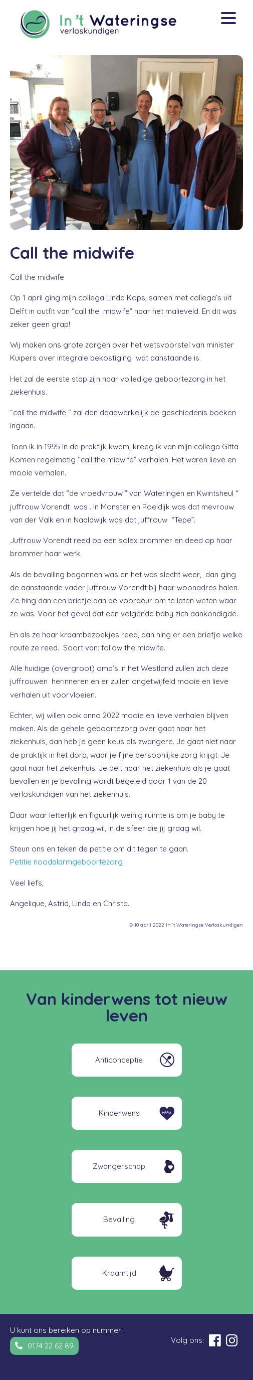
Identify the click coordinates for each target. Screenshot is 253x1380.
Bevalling (119, 1219)
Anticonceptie (119, 1060)
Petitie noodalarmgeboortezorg (66, 862)
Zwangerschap (119, 1166)
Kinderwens (119, 1113)
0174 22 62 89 (51, 1345)
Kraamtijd (119, 1273)
